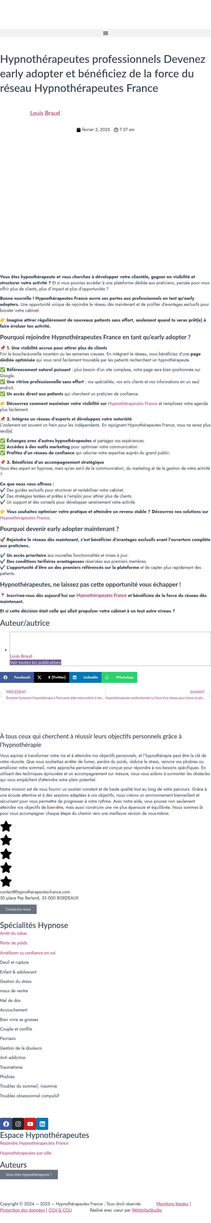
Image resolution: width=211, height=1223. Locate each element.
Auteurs (13, 1164)
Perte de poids (13, 942)
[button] (105, 33)
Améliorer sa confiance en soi (27, 952)
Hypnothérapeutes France (132, 403)
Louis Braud (21, 656)
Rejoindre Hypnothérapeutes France (34, 1143)
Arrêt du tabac (13, 933)
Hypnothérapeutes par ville (25, 1153)
